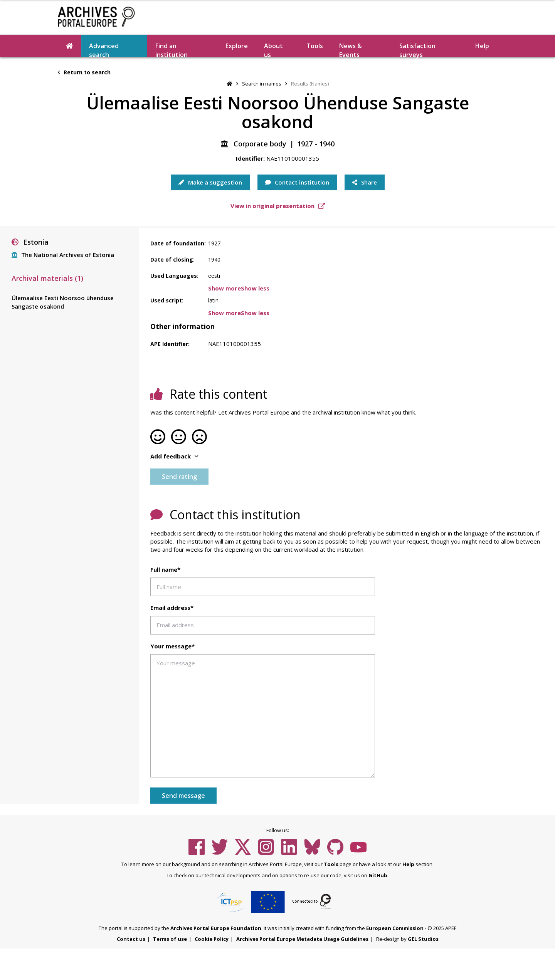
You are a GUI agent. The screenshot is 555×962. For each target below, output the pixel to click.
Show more (224, 288)
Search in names (261, 83)
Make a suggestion (210, 182)
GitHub (377, 875)
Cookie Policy (212, 938)
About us (273, 49)
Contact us (131, 938)
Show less (255, 288)
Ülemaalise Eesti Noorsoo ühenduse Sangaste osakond (63, 302)
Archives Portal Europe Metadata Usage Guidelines (302, 938)
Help (482, 46)
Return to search (84, 72)
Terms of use (170, 938)
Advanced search (104, 49)
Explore (236, 46)
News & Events (350, 49)
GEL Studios (423, 938)
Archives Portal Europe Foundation (215, 928)
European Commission (395, 928)
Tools (314, 46)
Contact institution (297, 182)
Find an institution (171, 49)
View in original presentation (277, 206)
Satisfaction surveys (417, 49)
